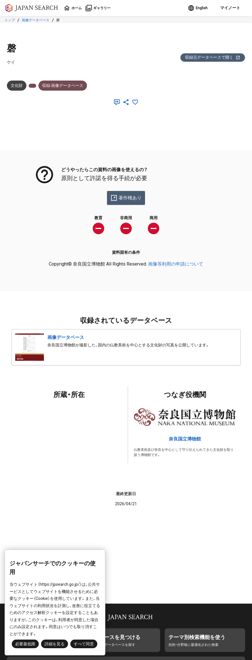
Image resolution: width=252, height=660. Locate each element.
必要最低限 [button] (25, 644)
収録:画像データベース (62, 85)
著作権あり (126, 197)
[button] (227, 8)
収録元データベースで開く (212, 57)
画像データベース (35, 20)
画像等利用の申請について (175, 264)
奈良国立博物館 (185, 439)
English (195, 8)
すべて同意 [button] (84, 644)
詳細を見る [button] (54, 644)
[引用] (118, 102)
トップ (10, 20)
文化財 (17, 85)
